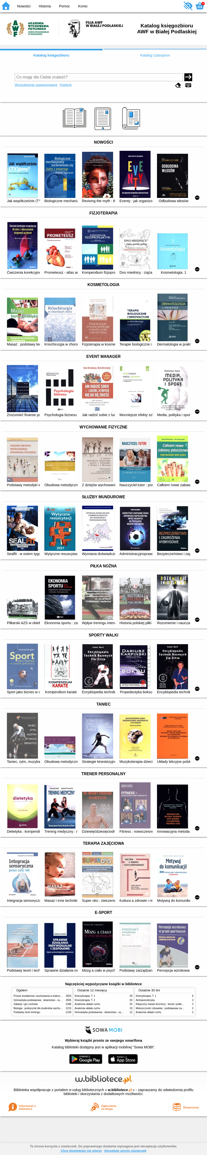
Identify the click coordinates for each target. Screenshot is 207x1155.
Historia (45, 6)
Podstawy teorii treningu (27, 1012)
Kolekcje (65, 85)
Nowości (24, 6)
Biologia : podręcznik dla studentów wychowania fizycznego (46, 1008)
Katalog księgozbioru (51, 55)
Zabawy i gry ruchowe (26, 1004)
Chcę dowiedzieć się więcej (81, 1151)
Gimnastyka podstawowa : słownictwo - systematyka (42, 1000)
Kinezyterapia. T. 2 (85, 1000)
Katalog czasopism (155, 55)
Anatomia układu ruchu (87, 1004)
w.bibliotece (120, 1090)
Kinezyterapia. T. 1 (85, 996)
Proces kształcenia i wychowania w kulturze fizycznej (43, 996)
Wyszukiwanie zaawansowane (36, 85)
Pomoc (64, 6)
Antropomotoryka (145, 1000)
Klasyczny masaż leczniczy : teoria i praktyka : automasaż (168, 1004)
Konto (82, 6)
